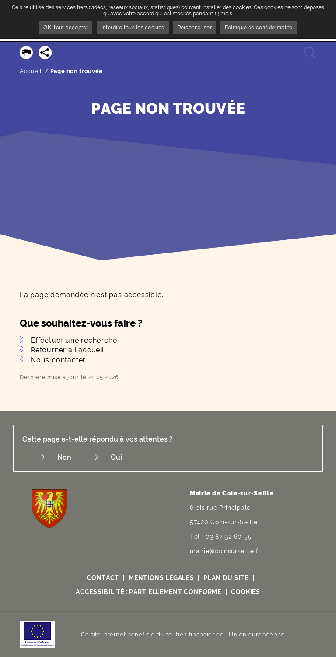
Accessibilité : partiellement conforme (148, 591)
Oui (116, 457)
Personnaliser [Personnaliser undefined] (195, 28)
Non (64, 457)
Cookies (245, 591)
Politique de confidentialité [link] (259, 28)
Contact (103, 577)
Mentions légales (161, 577)
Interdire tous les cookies (132, 28)
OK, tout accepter (65, 28)
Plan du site (225, 577)
